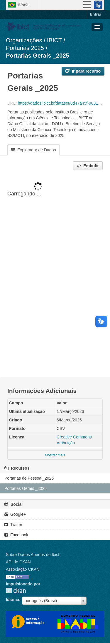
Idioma (12, 599)
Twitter (13, 524)
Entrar (95, 14)
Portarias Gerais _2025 (37, 55)
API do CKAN (18, 562)
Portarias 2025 (25, 48)
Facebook (16, 535)
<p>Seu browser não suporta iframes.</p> (55, 274)
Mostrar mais (55, 455)
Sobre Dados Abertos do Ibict (32, 554)
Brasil (24, 4)
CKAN (16, 590)
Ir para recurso (83, 71)
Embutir (88, 165)
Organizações (24, 40)
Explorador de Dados (33, 150)
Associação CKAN (22, 569)
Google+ (15, 514)
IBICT (54, 40)
